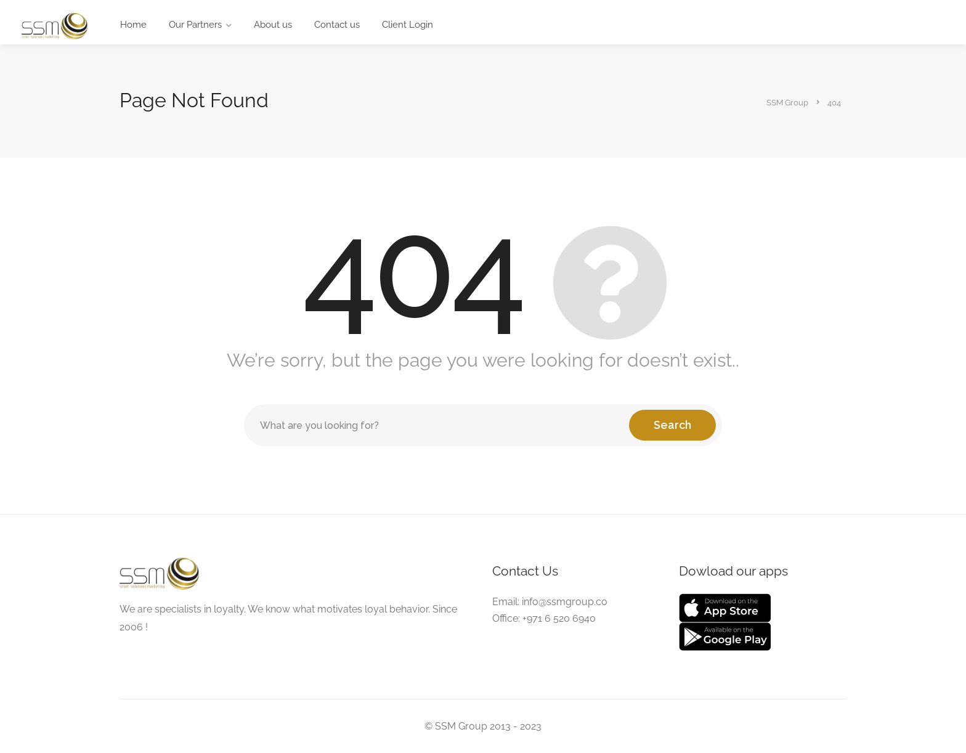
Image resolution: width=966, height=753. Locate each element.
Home (133, 24)
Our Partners (195, 24)
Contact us (337, 24)
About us (273, 24)
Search (672, 424)
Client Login (407, 24)
